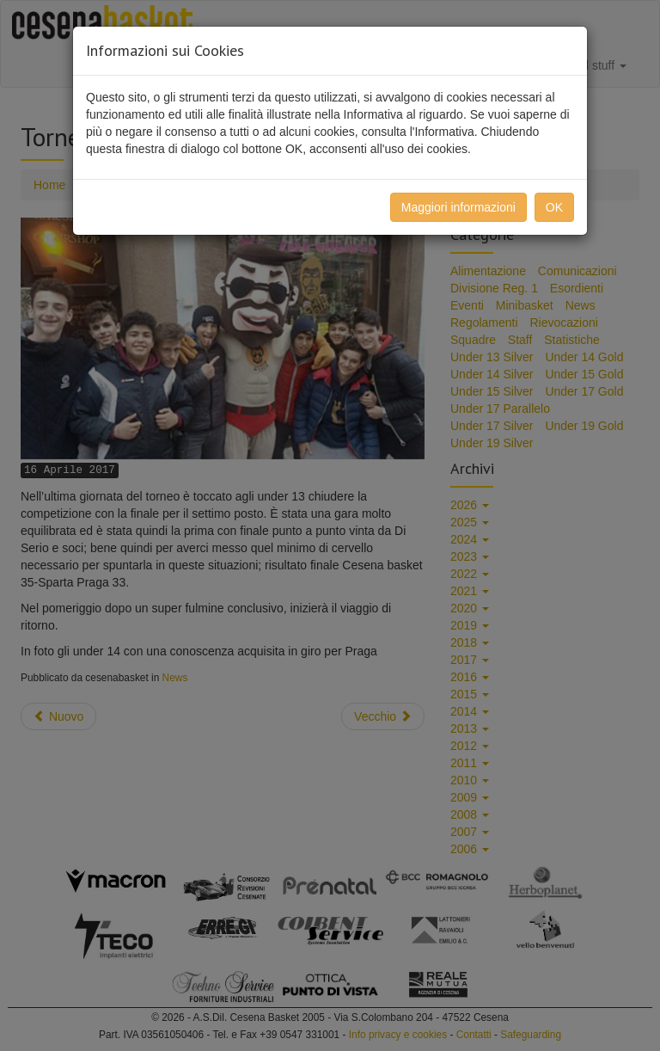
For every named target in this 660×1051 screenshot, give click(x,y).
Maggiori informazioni (458, 207)
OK (554, 207)
